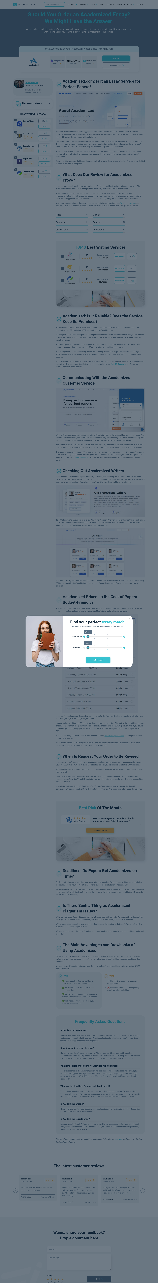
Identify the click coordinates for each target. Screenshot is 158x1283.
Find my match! (98, 660)
